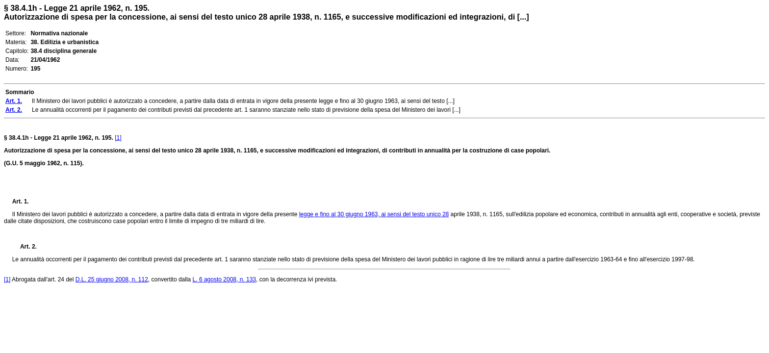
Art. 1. (20, 201)
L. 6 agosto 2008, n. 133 (224, 279)
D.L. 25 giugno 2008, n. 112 (112, 279)
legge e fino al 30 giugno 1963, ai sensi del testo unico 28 (374, 214)
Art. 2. (24, 246)
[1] (118, 137)
